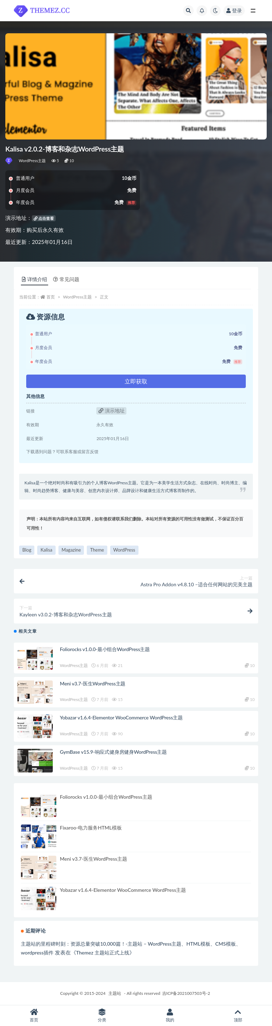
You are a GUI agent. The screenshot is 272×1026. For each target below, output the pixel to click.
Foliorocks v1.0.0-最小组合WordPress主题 (105, 649)
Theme (97, 550)
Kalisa (46, 550)
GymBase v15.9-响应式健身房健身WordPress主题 (113, 752)
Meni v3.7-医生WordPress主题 (92, 683)
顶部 (238, 1015)
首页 (50, 297)
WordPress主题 (32, 160)
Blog (26, 550)
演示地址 (111, 410)
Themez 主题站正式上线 (102, 953)
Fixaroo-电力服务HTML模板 (91, 828)
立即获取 (136, 381)
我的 (170, 1015)
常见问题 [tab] (66, 279)
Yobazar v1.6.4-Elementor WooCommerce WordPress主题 (121, 717)
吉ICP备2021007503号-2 (186, 993)
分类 (102, 1015)
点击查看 (44, 218)
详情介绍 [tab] (34, 279)
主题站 (114, 993)
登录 (234, 10)
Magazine (71, 550)
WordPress (124, 550)
